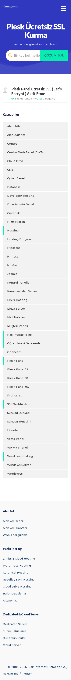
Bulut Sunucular (14, 638)
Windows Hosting (20, 456)
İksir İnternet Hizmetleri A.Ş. (48, 667)
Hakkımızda (10, 673)
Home (18, 44)
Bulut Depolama (14, 593)
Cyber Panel (16, 178)
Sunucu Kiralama (14, 631)
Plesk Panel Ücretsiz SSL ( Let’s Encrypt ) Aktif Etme (36, 91)
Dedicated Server (15, 624)
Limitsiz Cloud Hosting (19, 558)
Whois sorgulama (15, 535)
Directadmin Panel (20, 204)
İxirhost (12, 256)
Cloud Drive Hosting (17, 586)
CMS (10, 169)
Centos (12, 143)
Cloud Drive (15, 161)
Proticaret (14, 395)
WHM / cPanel (17, 447)
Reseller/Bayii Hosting (19, 579)
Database (14, 187)
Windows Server (19, 465)
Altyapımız (10, 600)
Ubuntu (12, 430)
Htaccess (13, 248)
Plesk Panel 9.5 (18, 387)
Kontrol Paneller (19, 282)
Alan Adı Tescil (13, 521)
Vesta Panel (15, 439)
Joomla (12, 274)
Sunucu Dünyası (18, 413)
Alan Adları (14, 126)
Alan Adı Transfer (15, 528)
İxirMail (12, 265)
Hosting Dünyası (19, 239)
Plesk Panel (15, 360)
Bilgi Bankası (34, 44)
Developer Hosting (20, 195)
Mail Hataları (16, 317)
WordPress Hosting (17, 565)
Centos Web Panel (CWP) (25, 152)
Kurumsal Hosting (15, 572)
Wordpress (15, 473)
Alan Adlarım (16, 135)
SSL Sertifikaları (18, 404)
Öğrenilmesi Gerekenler (24, 343)
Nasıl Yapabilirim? (19, 334)
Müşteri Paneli (17, 326)
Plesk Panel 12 (17, 369)
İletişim (27, 673)
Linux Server (16, 308)
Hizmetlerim (16, 222)
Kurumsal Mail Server (22, 291)
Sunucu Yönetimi (19, 421)
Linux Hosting (17, 300)
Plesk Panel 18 (17, 378)
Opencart (14, 352)
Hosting (13, 230)
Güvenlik (13, 213)
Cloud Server (12, 645)
